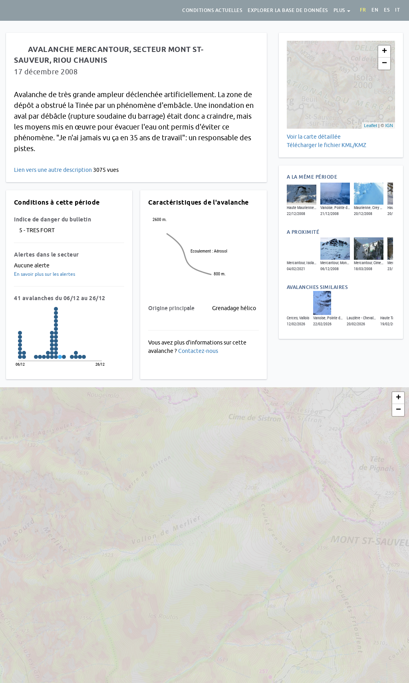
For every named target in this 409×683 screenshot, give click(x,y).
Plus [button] (342, 10)
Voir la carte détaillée (314, 136)
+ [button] (384, 52)
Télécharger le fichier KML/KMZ (327, 145)
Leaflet (370, 125)
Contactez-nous (198, 351)
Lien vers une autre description (53, 170)
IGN (389, 125)
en (374, 10)
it (397, 10)
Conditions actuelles (212, 10)
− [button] (384, 64)
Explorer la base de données (288, 10)
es (386, 10)
